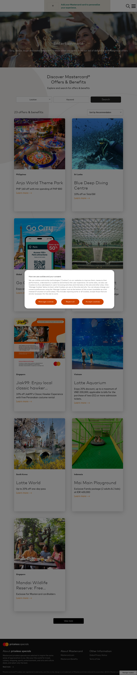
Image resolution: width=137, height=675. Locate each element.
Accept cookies (93, 302)
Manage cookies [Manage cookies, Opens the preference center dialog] (46, 302)
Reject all (70, 302)
